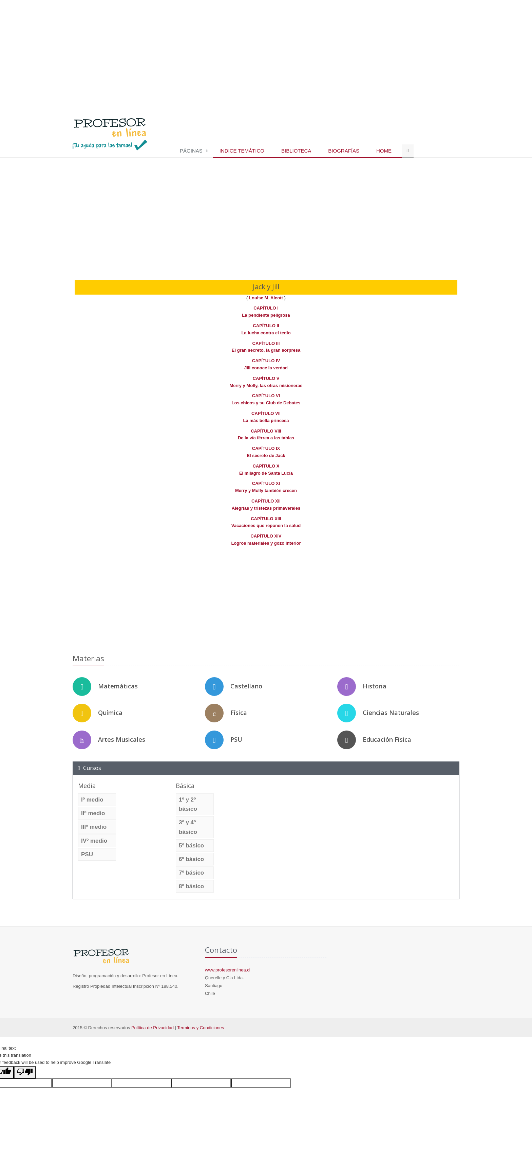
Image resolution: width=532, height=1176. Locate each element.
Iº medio (92, 799)
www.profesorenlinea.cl (227, 969)
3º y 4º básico (188, 827)
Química (110, 712)
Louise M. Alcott (266, 297)
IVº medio (94, 841)
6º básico (191, 859)
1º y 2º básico (188, 804)
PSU (236, 739)
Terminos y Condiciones (200, 1027)
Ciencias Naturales (391, 712)
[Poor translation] (25, 1072)
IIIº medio (94, 827)
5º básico (191, 845)
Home (384, 151)
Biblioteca (296, 151)
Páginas (191, 151)
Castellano (246, 686)
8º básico (191, 886)
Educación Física (387, 739)
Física (238, 712)
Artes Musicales (121, 739)
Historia (374, 686)
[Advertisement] (266, 60)
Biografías (343, 151)
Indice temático (242, 151)
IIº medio (93, 813)
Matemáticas (118, 686)
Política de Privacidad (152, 1027)
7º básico (191, 873)
